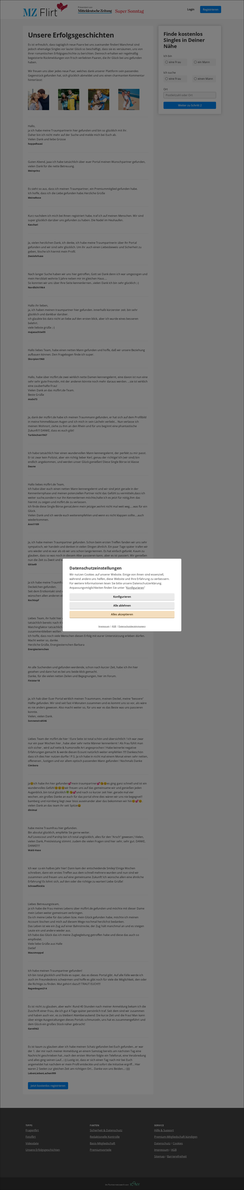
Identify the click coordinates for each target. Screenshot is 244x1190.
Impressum (103, 626)
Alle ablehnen (122, 605)
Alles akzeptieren (122, 614)
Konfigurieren (135, 588)
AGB (114, 626)
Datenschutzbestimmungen (132, 626)
